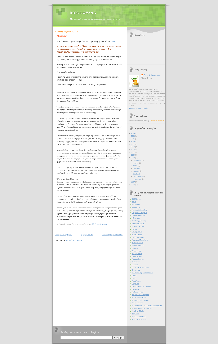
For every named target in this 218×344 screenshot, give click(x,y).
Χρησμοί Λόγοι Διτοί (139, 316)
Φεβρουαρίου (138, 176)
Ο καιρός (135, 264)
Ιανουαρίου (137, 179)
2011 (133, 152)
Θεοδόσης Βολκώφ (139, 221)
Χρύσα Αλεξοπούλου (139, 319)
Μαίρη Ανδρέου (137, 243)
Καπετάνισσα (137, 234)
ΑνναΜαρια (136, 207)
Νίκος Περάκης (137, 256)
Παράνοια (135, 284)
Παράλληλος (136, 281)
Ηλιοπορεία (136, 218)
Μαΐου (135, 166)
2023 (133, 136)
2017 (133, 144)
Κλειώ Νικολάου (138, 237)
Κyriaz (134, 229)
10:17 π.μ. (96, 224)
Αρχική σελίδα (87, 235)
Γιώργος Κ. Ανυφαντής (140, 213)
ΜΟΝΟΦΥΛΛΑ (83, 13)
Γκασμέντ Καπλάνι (138, 215)
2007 (133, 182)
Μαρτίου (136, 171)
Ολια (133, 278)
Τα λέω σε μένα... (138, 303)
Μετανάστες (136, 251)
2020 (133, 141)
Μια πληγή (62, 35)
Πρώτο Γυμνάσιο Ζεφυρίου (141, 286)
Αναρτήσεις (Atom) (74, 240)
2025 (133, 133)
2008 (133, 158)
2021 (133, 139)
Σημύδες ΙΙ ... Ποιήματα (140, 295)
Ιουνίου (136, 163)
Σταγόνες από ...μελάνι (140, 300)
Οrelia (134, 275)
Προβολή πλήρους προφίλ (138, 108)
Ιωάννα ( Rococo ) (138, 226)
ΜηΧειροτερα (137, 254)
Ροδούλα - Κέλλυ (138, 292)
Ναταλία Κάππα (138, 259)
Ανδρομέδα (136, 204)
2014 (133, 147)
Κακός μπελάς (137, 232)
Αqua (134, 202)
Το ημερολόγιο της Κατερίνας (142, 308)
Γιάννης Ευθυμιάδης (139, 210)
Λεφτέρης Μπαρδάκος (140, 240)
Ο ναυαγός (136, 270)
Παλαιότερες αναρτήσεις (112, 235)
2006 (133, 184)
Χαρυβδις (135, 314)
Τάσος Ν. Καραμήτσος (152, 75)
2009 (133, 155)
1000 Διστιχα (136, 199)
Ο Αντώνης (136, 262)
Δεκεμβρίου (137, 160)
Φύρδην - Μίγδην (138, 311)
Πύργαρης (135, 289)
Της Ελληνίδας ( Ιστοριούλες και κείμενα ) (147, 305)
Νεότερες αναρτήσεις (63, 235)
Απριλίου (136, 168)
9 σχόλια (103, 224)
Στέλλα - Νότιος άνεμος (140, 297)
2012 (133, 149)
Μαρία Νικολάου (138, 245)
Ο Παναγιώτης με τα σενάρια (142, 273)
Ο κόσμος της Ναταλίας (140, 267)
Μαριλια (135, 248)
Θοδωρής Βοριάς (138, 223)
